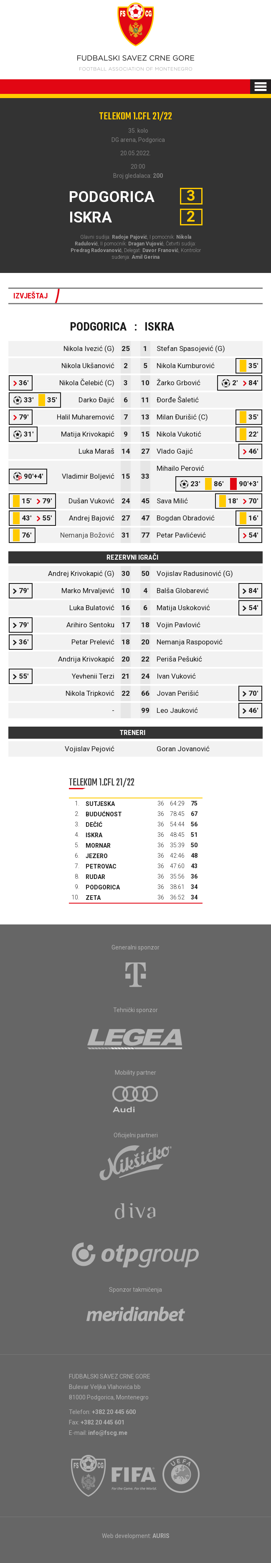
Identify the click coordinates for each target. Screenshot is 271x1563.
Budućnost (104, 814)
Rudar (95, 877)
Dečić (94, 824)
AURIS (161, 1536)
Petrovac (101, 866)
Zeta (93, 897)
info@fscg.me (107, 1432)
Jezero (97, 856)
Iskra (94, 835)
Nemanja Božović (87, 535)
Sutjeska (100, 803)
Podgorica (103, 887)
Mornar (98, 845)
